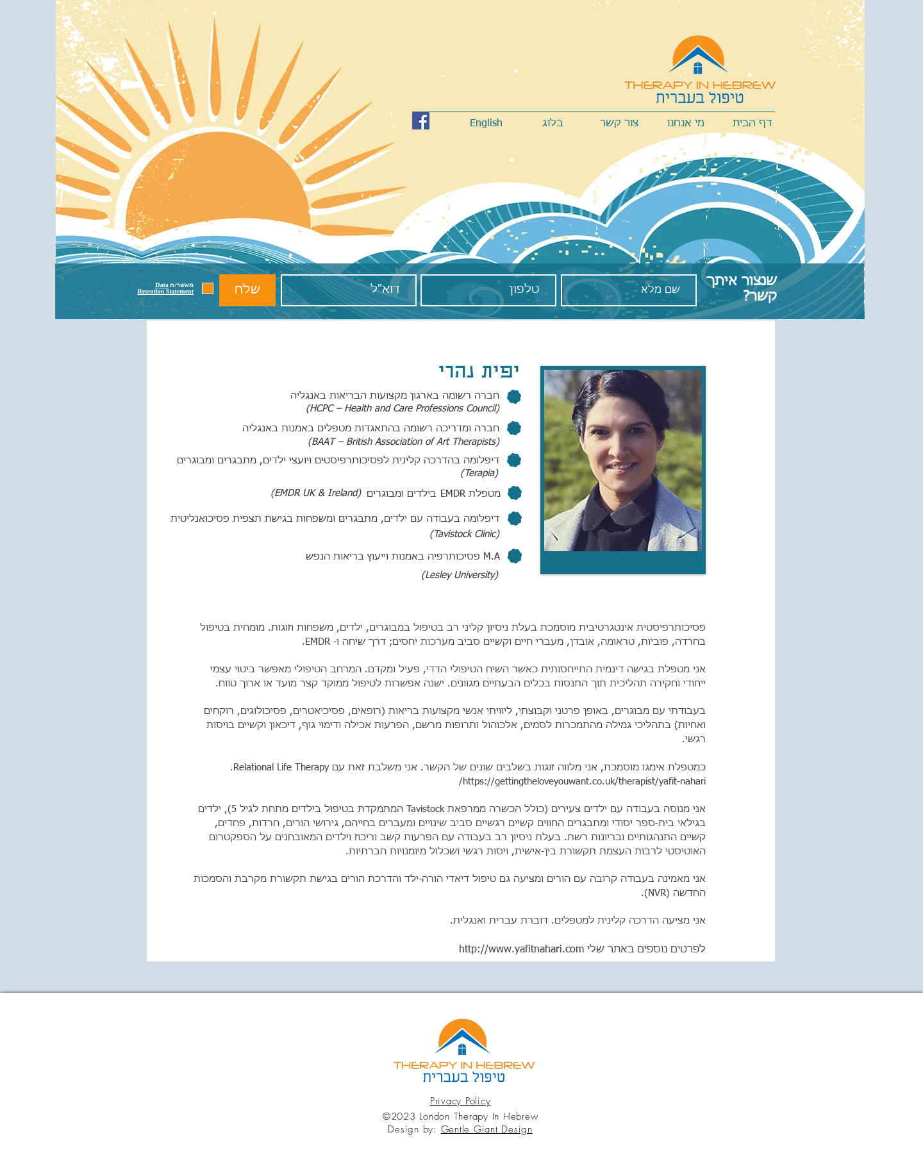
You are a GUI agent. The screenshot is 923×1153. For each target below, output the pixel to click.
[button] (166, 288)
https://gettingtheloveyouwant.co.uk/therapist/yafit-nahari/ (582, 781)
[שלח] (247, 290)
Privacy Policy (460, 1101)
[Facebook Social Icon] (420, 120)
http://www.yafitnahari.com (521, 950)
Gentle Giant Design (487, 1129)
